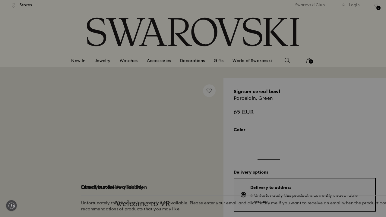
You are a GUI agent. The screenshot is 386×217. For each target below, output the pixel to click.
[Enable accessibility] (11, 205)
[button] (292, 73)
